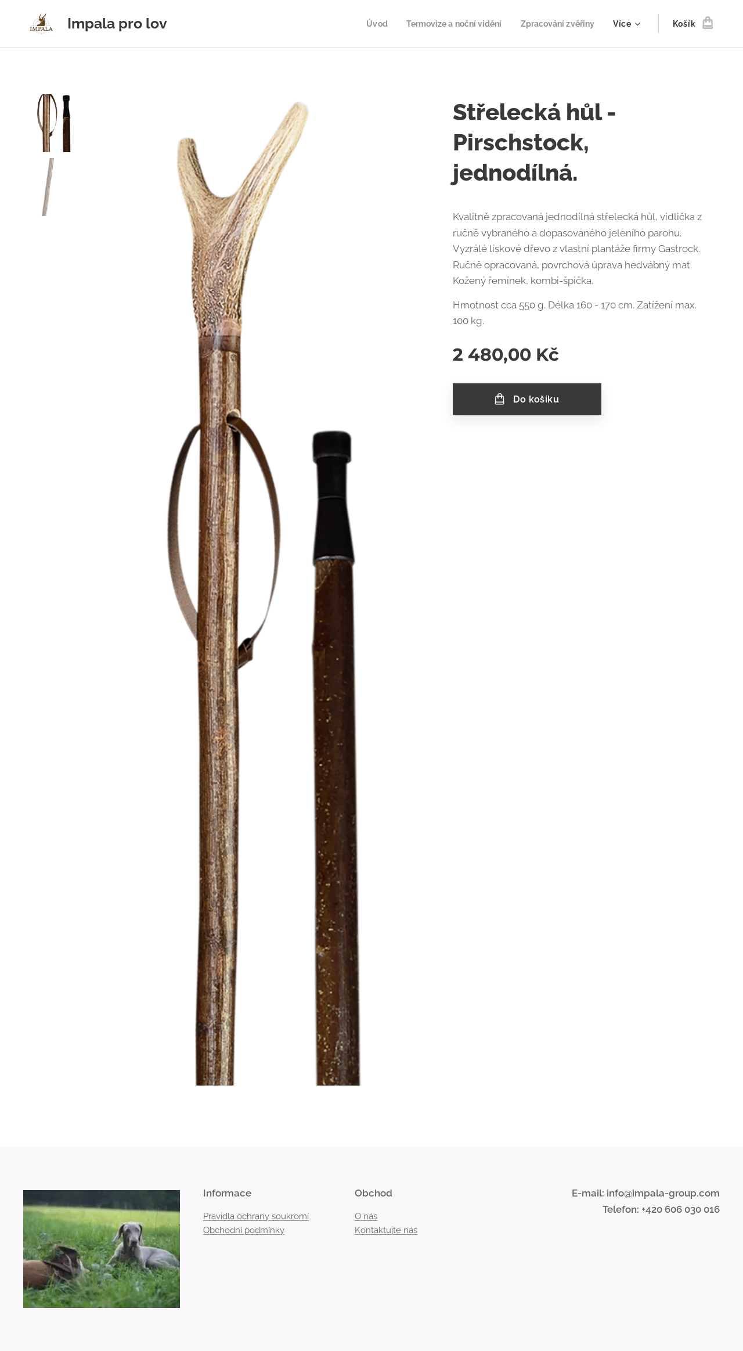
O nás (366, 1215)
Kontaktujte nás (386, 1230)
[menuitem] (364, 23)
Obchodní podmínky (243, 1230)
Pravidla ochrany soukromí (256, 1215)
